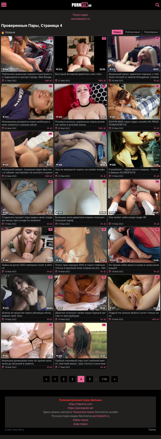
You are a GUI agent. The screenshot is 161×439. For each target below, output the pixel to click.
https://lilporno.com (80, 404)
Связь (152, 429)
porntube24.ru (101, 416)
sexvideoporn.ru (80, 18)
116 (104, 379)
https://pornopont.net (80, 408)
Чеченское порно (83, 412)
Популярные (151, 32)
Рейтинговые (132, 32)
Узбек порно (80, 420)
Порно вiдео (80, 14)
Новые (117, 32)
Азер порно (80, 424)
